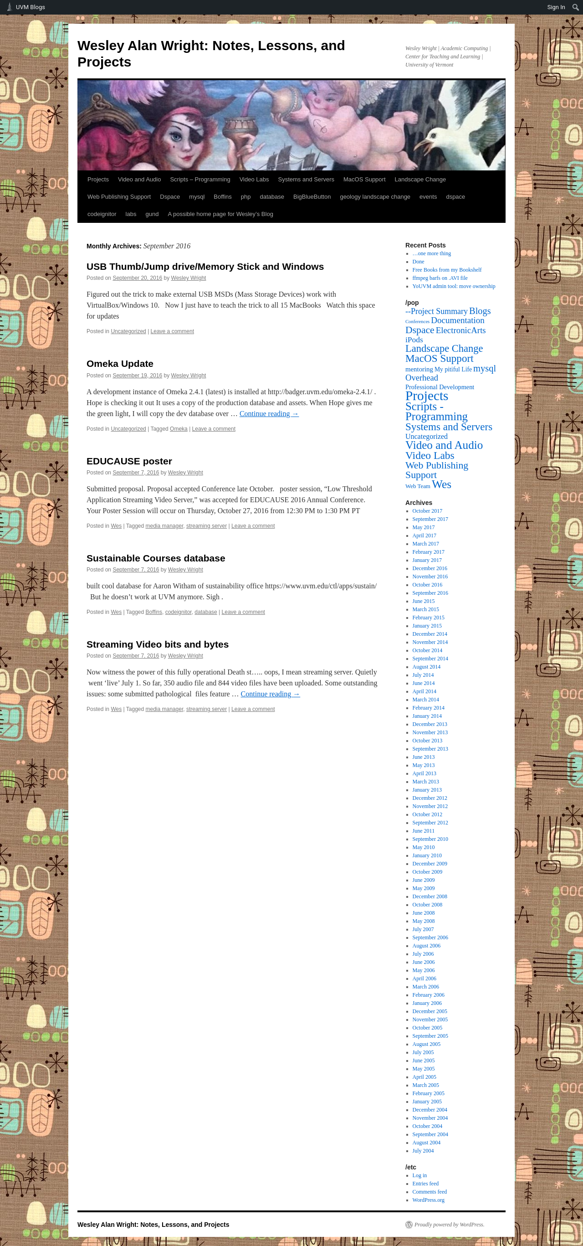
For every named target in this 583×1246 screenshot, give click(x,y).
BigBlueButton (312, 196)
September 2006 (430, 937)
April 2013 (424, 773)
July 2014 (423, 675)
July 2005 (423, 1052)
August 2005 (427, 1044)
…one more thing (432, 253)
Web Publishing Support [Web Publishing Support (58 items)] (436, 470)
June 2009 (424, 880)
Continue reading (269, 413)
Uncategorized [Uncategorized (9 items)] (426, 436)
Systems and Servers (306, 179)
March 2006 (426, 986)
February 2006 (429, 995)
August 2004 (427, 1142)
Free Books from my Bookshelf (447, 270)
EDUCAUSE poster (129, 461)
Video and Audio (139, 179)
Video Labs (254, 179)
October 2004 (428, 1126)
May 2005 (424, 1069)
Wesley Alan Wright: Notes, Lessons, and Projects (153, 1224)
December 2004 (430, 1110)
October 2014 (428, 650)
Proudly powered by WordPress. (449, 1224)
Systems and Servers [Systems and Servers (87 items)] (448, 426)
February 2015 (429, 617)
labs (131, 214)
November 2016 (430, 576)
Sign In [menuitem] (556, 7)
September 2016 (430, 593)
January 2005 (427, 1101)
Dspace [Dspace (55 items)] (420, 329)
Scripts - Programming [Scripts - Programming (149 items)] (436, 411)
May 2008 (424, 921)
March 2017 (426, 544)
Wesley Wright (188, 278)
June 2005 (424, 1060)
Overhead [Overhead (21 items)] (421, 377)
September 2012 (430, 822)
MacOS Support (364, 179)
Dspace (170, 196)
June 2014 (424, 683)
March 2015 (426, 609)
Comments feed (430, 1192)
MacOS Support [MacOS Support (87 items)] (439, 358)
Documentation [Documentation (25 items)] (458, 320)
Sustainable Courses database (156, 558)
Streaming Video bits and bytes (158, 644)
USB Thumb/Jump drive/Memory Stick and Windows (205, 266)
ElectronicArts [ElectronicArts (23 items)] (461, 330)
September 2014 (430, 658)
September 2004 (430, 1134)
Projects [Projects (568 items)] (427, 395)
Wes (116, 526)
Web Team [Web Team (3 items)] (417, 486)
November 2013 (430, 732)
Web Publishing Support (119, 196)
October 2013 (428, 740)
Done (418, 261)
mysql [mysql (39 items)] (484, 368)
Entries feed (426, 1183)
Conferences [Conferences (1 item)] (417, 321)
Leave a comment (172, 331)
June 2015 (424, 601)
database (272, 196)
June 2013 (424, 757)
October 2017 (428, 511)
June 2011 (424, 831)
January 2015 (427, 626)
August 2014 (427, 667)
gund (152, 214)
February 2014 (429, 708)
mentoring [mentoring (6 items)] (419, 369)
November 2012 (430, 806)
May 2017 (424, 527)
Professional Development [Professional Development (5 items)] (439, 387)
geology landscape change (375, 196)
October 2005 (428, 1028)
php (246, 196)
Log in (420, 1175)
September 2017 (430, 519)
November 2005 (430, 1019)
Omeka (179, 429)
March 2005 (426, 1085)
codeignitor (102, 214)
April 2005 (424, 1077)
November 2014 (430, 642)
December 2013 (430, 724)
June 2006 (424, 962)
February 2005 (429, 1093)
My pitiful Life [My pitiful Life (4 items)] (453, 369)
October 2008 (428, 904)
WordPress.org (429, 1200)
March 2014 (426, 699)
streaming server (206, 526)
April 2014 (424, 691)
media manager (165, 526)
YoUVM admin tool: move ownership (454, 286)
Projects (98, 179)
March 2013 (426, 781)
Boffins (223, 196)
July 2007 (423, 929)
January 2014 (427, 716)
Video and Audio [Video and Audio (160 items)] (444, 445)
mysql (197, 196)
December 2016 (430, 568)
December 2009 (430, 863)
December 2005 (430, 1011)
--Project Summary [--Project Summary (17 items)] (436, 311)
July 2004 (423, 1151)
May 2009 (424, 888)
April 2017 (424, 535)
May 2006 (424, 970)
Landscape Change (420, 179)
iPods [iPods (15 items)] (414, 339)
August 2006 (427, 945)
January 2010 (427, 855)
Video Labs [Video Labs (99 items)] (430, 455)
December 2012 (430, 798)
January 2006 (427, 1003)
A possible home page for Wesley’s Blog (220, 214)
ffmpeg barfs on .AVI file (440, 278)
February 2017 (429, 552)
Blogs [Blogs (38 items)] (480, 311)
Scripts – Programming (200, 179)
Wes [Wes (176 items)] (441, 484)
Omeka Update (120, 363)
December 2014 (430, 634)
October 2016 (428, 585)
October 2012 (428, 814)
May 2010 (424, 847)
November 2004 (430, 1118)
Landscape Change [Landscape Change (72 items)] (444, 348)
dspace (455, 196)
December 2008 (430, 896)
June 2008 (424, 913)
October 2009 (428, 872)
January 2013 (427, 790)
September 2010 (430, 839)
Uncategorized (128, 331)
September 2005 (430, 1036)
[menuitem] (576, 7)
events (428, 196)
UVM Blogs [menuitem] (30, 7)
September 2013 (430, 749)
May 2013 (424, 765)
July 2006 (423, 954)
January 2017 (427, 560)
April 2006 (424, 978)
